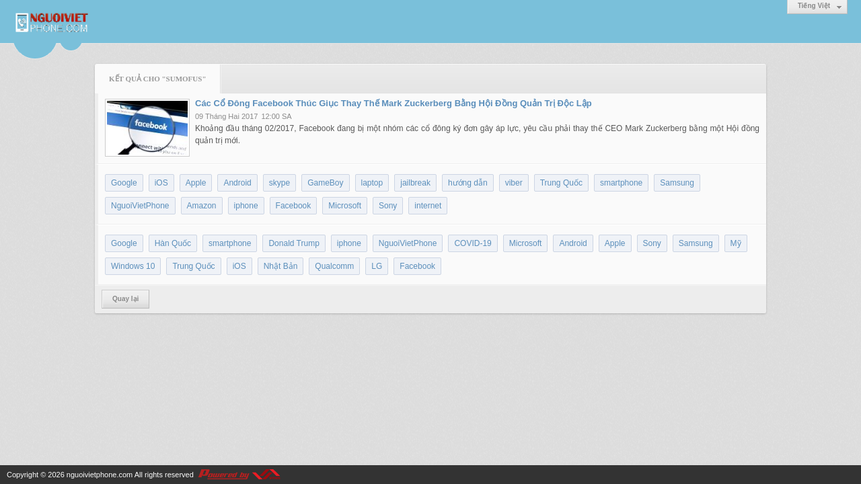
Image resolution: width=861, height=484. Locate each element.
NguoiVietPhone (140, 205)
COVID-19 (472, 243)
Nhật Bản (281, 266)
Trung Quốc (561, 183)
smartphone (621, 183)
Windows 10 (133, 266)
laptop (372, 183)
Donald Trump (293, 243)
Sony (388, 205)
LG (376, 266)
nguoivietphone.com (100, 475)
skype (279, 183)
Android (237, 183)
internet (427, 205)
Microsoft (344, 205)
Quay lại (125, 298)
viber (514, 183)
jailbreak (415, 183)
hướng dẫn (468, 183)
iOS (161, 183)
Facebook (293, 205)
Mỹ (736, 243)
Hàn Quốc (173, 243)
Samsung (677, 183)
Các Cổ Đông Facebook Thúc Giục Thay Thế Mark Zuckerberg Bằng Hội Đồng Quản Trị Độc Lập (393, 103)
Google (124, 183)
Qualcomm (334, 266)
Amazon (202, 205)
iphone (246, 205)
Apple (196, 183)
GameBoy (325, 183)
